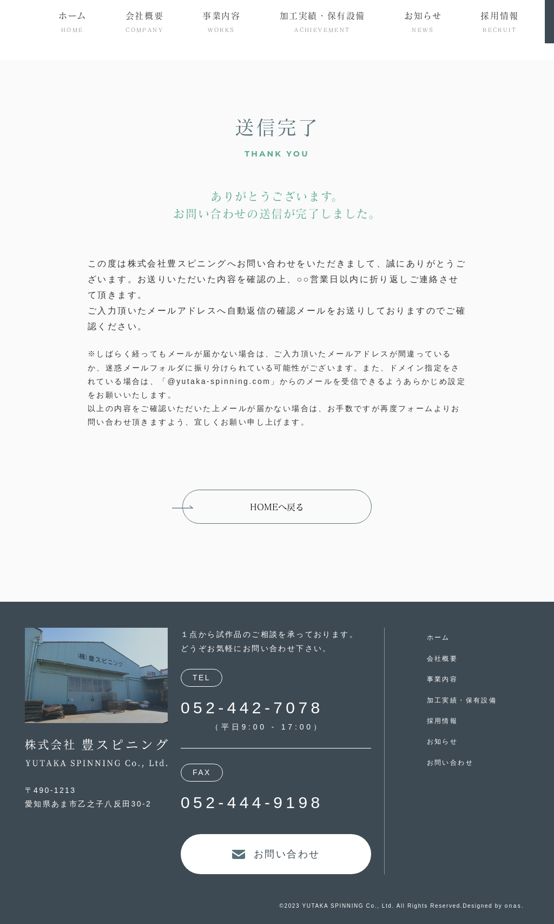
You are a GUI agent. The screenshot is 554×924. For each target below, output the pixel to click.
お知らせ (442, 741)
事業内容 (442, 679)
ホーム (438, 637)
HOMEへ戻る (277, 507)
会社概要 (442, 658)
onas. (514, 906)
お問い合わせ (450, 762)
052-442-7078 (252, 708)
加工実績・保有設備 (462, 700)
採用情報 (442, 721)
